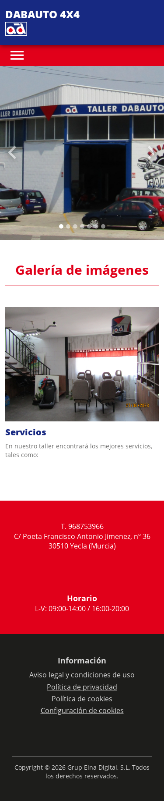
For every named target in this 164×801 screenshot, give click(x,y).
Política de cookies (82, 698)
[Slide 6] (103, 226)
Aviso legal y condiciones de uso (82, 675)
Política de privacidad (82, 687)
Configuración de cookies (82, 710)
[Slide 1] (68, 226)
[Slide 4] (89, 226)
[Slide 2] (75, 226)
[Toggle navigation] (17, 55)
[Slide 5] (96, 226)
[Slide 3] (82, 226)
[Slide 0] (61, 226)
